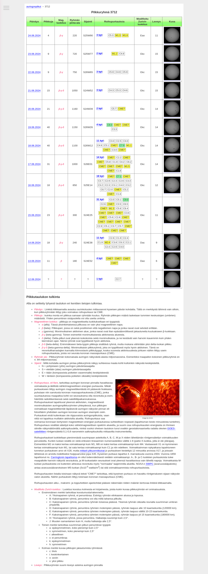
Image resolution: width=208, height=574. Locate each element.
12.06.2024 (34, 279)
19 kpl (100, 176)
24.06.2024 (34, 35)
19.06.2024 (34, 127)
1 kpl (99, 278)
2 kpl (99, 53)
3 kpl (99, 35)
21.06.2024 (34, 90)
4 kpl (99, 124)
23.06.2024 (34, 53)
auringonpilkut (33, 6)
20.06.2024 (34, 108)
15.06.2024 (34, 215)
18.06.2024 (34, 145)
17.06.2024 (34, 164)
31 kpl (100, 199)
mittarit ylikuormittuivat (92, 450)
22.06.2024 (34, 72)
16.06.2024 (34, 185)
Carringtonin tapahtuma (64, 457)
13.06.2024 (34, 261)
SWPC (149, 463)
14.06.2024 (34, 242)
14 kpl (100, 157)
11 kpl (100, 140)
